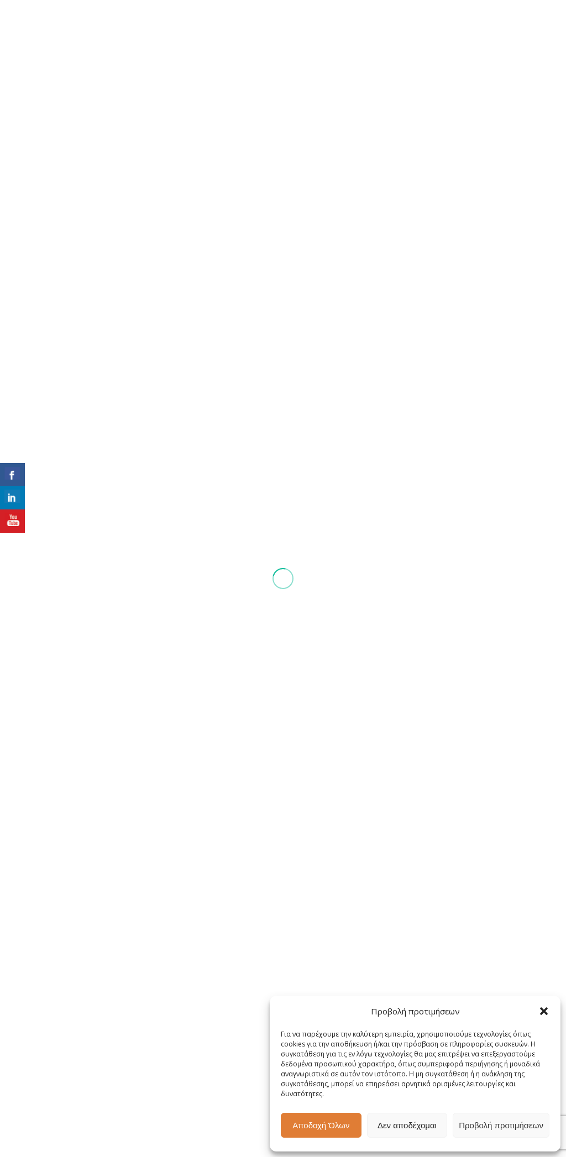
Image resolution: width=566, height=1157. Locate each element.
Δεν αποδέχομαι (407, 1125)
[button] (543, 1011)
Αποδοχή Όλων (320, 1125)
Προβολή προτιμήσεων (501, 1125)
